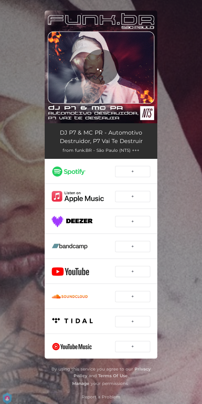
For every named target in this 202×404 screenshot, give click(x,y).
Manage (80, 383)
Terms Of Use (113, 375)
